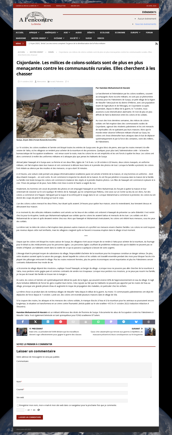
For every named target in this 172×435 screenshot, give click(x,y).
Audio (79, 32)
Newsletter (60, 6)
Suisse (89, 38)
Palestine (59, 81)
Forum (149, 32)
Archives (47, 6)
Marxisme (21, 38)
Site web (20, 397)
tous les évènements (145, 24)
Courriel (19, 389)
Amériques (50, 32)
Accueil (20, 32)
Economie (120, 32)
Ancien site (75, 6)
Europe (134, 32)
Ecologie (104, 32)
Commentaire (22, 360)
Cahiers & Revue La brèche (26, 6)
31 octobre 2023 (26, 81)
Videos (100, 38)
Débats (91, 32)
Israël (52, 81)
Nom (18, 381)
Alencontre (41, 81)
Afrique (33, 32)
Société (74, 38)
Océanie (58, 38)
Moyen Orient (38, 38)
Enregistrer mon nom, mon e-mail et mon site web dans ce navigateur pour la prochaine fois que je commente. (68, 404)
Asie (66, 32)
